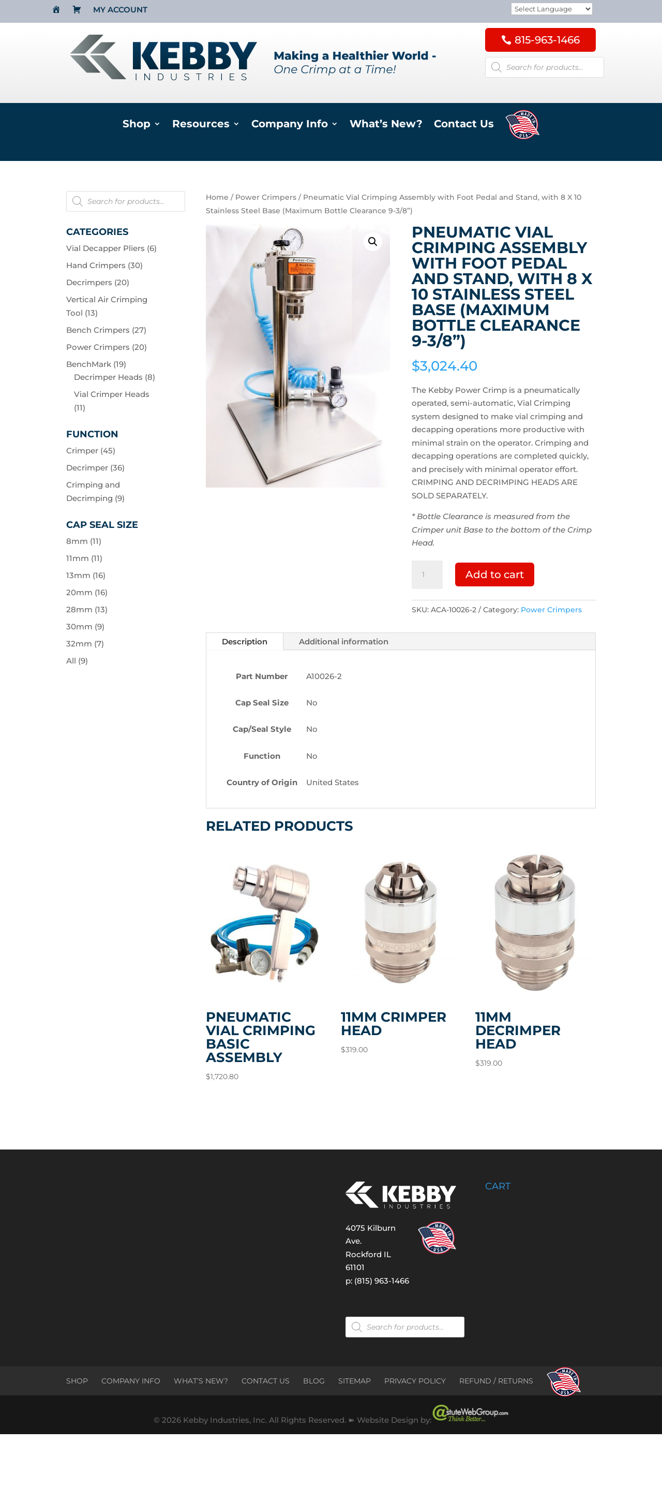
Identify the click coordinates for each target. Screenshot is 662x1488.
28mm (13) (87, 609)
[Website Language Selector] (552, 9)
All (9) (77, 661)
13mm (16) (86, 575)
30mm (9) (85, 626)
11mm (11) (84, 558)
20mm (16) (87, 592)
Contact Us (464, 125)
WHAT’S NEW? (201, 1381)
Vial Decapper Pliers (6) (111, 248)
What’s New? (386, 125)
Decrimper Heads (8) (114, 377)
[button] (373, 241)
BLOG (314, 1381)
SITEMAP (354, 1381)
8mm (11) (83, 541)
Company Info (289, 125)
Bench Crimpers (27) (106, 330)
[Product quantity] (427, 575)
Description (244, 641)
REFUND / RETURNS (496, 1381)
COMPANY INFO (130, 1381)
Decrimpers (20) (97, 282)
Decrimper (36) (95, 468)
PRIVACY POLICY (415, 1381)
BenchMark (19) (96, 364)
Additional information (343, 641)
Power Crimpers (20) (106, 347)
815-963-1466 (547, 40)
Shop (137, 125)
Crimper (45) (90, 450)
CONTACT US (266, 1381)
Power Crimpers (265, 197)
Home (217, 197)
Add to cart (494, 574)
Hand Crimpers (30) (104, 265)
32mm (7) (85, 644)
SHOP (77, 1381)
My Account (120, 10)
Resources (201, 125)
